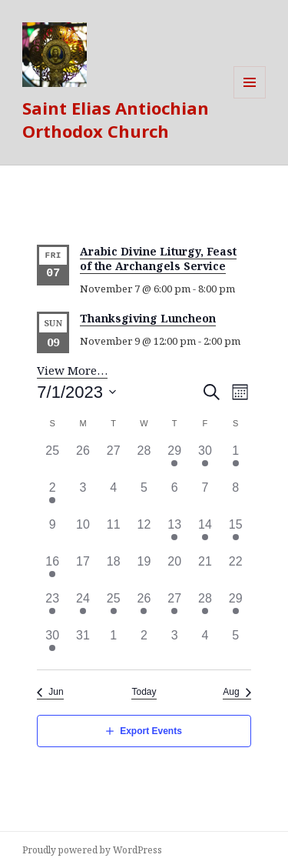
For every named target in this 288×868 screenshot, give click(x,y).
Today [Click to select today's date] (143, 691)
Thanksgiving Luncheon (148, 318)
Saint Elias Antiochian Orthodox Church (115, 119)
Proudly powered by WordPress (92, 849)
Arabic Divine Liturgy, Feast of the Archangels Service (158, 259)
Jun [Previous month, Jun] (55, 691)
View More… (72, 370)
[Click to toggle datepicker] (77, 392)
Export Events (151, 731)
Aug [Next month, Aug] (231, 691)
